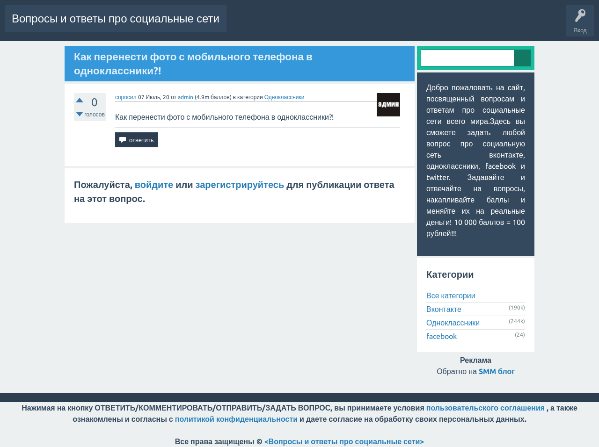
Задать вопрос (444, 25)
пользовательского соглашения (485, 408)
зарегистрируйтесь (240, 184)
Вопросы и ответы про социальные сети (115, 18)
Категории (352, 25)
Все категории (450, 295)
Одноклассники (284, 97)
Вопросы (244, 25)
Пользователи (394, 25)
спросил (126, 97)
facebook (441, 336)
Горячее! (276, 25)
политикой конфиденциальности (236, 419)
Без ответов (313, 25)
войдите (154, 184)
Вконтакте (443, 309)
